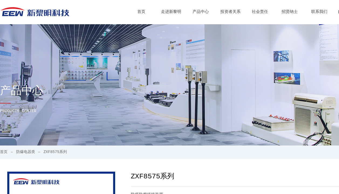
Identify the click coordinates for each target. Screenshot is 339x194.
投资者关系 (230, 12)
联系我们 (319, 12)
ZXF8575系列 (55, 152)
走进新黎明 (171, 12)
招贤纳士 (290, 12)
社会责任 (260, 12)
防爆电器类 (25, 152)
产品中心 (201, 12)
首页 (141, 12)
